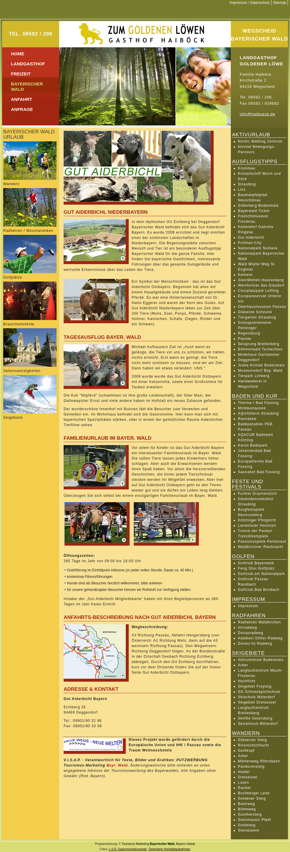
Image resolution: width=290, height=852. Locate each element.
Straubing (247, 184)
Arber (243, 665)
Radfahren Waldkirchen (259, 622)
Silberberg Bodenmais (258, 205)
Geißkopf (246, 750)
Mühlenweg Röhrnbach (259, 761)
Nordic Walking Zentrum (260, 141)
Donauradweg (250, 633)
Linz (242, 189)
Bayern (181, 843)
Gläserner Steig (252, 740)
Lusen (243, 782)
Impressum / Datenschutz (250, 3)
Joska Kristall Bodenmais (261, 365)
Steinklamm (249, 830)
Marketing (142, 843)
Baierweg (246, 804)
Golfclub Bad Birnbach (258, 590)
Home (17, 53)
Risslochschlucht (253, 745)
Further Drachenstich (257, 494)
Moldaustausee (252, 408)
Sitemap (279, 3)
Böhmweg (247, 809)
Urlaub (190, 843)
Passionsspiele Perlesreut (262, 541)
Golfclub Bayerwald (256, 563)
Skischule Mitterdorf (256, 697)
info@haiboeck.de (257, 114)
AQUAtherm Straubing (258, 413)
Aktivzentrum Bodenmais (261, 660)
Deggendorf (249, 360)
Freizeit (21, 73)
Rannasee (247, 419)
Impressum (248, 606)
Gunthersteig (250, 814)
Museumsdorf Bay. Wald (260, 370)
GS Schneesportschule (259, 692)
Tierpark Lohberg (254, 376)
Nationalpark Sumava (258, 248)
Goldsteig (247, 825)
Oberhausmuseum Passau (262, 307)
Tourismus (128, 843)
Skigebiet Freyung (255, 686)
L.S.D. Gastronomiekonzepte (128, 849)
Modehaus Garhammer (259, 355)
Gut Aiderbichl (251, 237)
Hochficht (246, 681)
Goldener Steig (252, 798)
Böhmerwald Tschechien (260, 349)
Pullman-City (250, 243)
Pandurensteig (251, 766)
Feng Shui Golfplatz (256, 568)
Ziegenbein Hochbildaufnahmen (169, 849)
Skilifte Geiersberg (255, 718)
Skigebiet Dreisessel (257, 702)
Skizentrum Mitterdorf (258, 724)
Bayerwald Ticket (254, 211)
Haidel (244, 772)
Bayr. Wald (117, 765)
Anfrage (22, 109)
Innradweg (247, 627)
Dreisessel (247, 777)
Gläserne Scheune (255, 312)
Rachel (244, 788)
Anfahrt (21, 99)
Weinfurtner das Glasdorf (261, 285)
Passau (245, 339)
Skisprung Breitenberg (258, 344)
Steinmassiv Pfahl (254, 820)
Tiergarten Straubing (257, 317)
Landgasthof (28, 63)
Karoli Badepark (253, 445)
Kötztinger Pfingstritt (257, 520)
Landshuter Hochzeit (257, 525)
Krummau (246, 168)
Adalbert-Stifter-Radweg (260, 638)
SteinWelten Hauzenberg (261, 280)
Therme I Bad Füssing (258, 403)
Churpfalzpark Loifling (258, 291)
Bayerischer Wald (162, 843)
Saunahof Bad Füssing (259, 472)
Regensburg (249, 333)
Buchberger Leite (254, 793)
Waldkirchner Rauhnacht (260, 547)
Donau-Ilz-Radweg (255, 643)
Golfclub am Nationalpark (261, 574)
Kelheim (245, 275)
